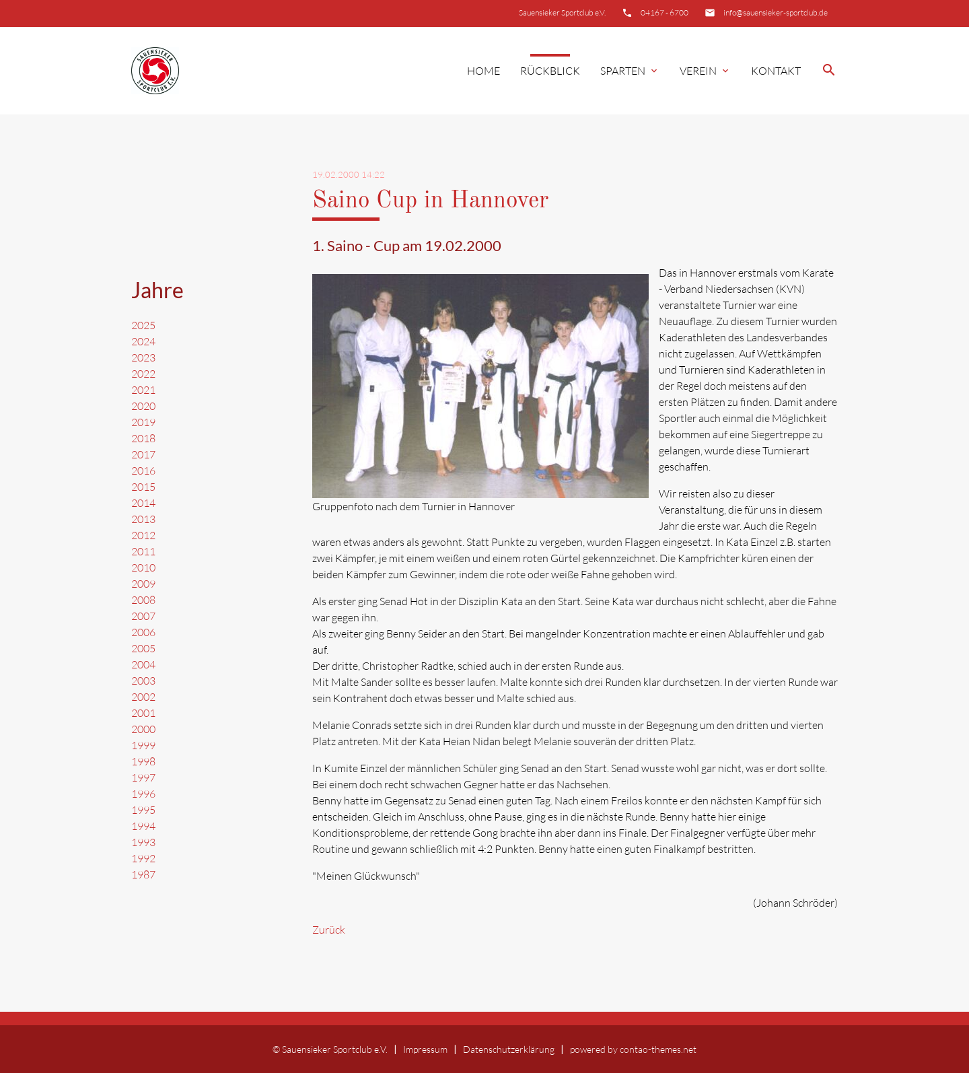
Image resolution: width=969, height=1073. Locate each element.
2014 (143, 503)
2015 (143, 486)
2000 (143, 729)
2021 (143, 389)
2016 (143, 470)
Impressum (425, 1049)
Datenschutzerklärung (508, 1049)
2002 (143, 696)
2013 (143, 519)
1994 (143, 826)
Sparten (629, 71)
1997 (143, 777)
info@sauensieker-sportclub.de (775, 12)
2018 (143, 438)
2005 (143, 648)
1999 (143, 745)
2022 (143, 373)
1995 (143, 810)
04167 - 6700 (664, 12)
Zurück (328, 929)
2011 (143, 551)
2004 (143, 664)
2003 (143, 680)
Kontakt (776, 70)
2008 (143, 600)
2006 (143, 632)
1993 (143, 842)
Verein (705, 71)
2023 (143, 357)
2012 (143, 535)
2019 (143, 422)
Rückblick (550, 70)
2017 (143, 454)
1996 (143, 793)
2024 (143, 341)
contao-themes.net (658, 1049)
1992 (143, 858)
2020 (143, 406)
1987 (143, 874)
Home (483, 70)
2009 (143, 583)
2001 (143, 713)
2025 (143, 325)
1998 (143, 761)
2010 (143, 567)
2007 (143, 616)
